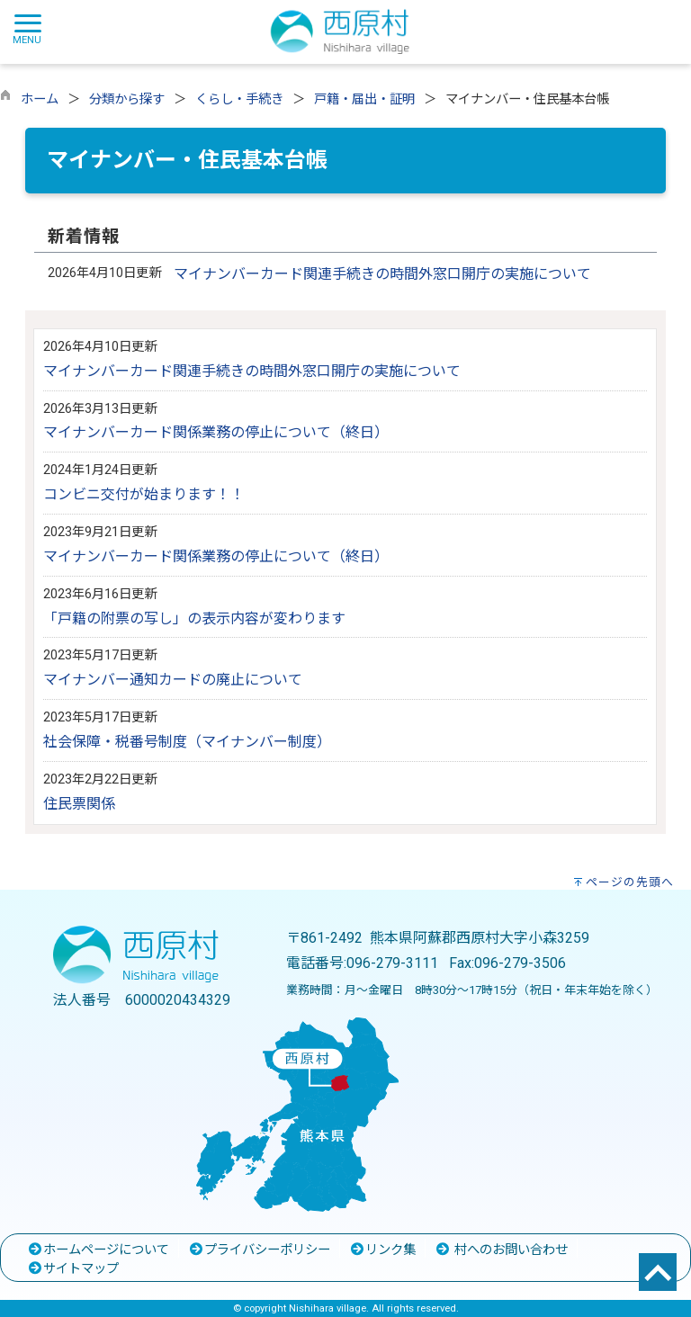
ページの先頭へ (630, 882)
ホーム (39, 99)
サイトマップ (73, 1269)
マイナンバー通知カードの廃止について (172, 679)
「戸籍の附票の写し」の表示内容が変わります (194, 618)
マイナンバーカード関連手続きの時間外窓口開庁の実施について (382, 273)
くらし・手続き (239, 99)
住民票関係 (79, 803)
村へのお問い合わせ (501, 1250)
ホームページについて (98, 1250)
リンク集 (382, 1250)
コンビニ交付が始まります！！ (144, 494)
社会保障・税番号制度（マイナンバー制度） (187, 741)
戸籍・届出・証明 (364, 99)
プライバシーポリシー (259, 1250)
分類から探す (127, 99)
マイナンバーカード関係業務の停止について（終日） (216, 432)
